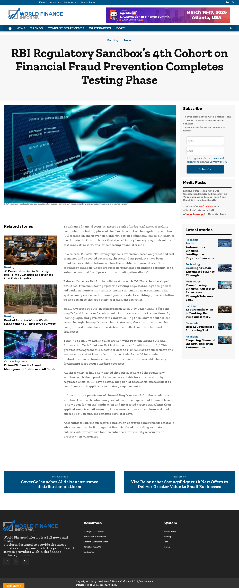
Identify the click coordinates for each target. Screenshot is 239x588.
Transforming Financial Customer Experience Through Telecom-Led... (200, 292)
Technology (193, 264)
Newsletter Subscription (95, 536)
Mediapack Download (94, 531)
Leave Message (194, 214)
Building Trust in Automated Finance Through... (200, 271)
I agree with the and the (207, 160)
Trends (36, 28)
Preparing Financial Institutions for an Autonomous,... (200, 343)
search (167, 546)
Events (43, 2)
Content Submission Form (96, 541)
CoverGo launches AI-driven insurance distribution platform (59, 484)
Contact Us (89, 552)
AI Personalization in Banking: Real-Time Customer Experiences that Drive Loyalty (28, 274)
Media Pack (206, 206)
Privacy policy (218, 161)
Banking (112, 40)
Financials (192, 240)
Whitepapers (100, 28)
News (20, 28)
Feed (166, 541)
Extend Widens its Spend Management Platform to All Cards (29, 367)
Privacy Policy (170, 531)
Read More (27, 555)
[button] (231, 28)
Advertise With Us (92, 546)
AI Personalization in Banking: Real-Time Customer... (199, 313)
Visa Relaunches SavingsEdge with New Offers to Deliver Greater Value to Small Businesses (179, 484)
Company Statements (66, 28)
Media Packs (88, 2)
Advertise (55, 2)
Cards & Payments (15, 361)
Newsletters (71, 2)
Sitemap (167, 536)
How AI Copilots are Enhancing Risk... (200, 328)
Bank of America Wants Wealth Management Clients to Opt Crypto (30, 322)
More (120, 28)
